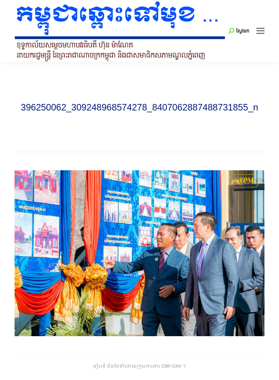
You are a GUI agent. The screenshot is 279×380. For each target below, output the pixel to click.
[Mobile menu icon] (260, 31)
